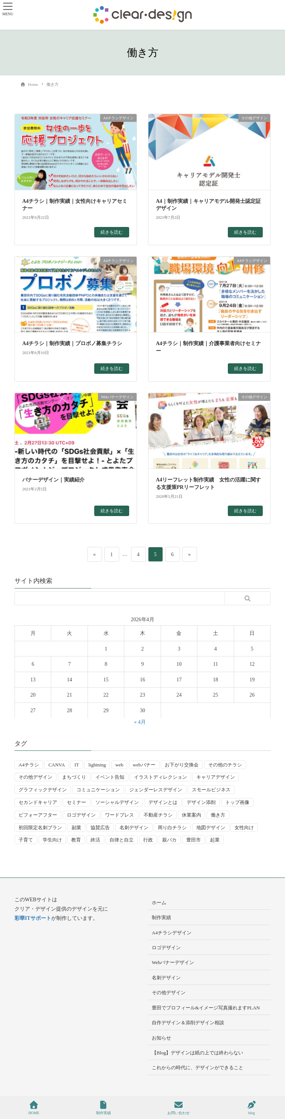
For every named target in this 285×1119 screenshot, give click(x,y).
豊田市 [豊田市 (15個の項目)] (193, 840)
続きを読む (112, 232)
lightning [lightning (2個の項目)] (97, 765)
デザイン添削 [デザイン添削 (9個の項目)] (201, 802)
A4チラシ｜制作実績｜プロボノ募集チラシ (72, 343)
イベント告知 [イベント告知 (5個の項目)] (109, 777)
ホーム (159, 902)
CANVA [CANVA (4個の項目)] (56, 765)
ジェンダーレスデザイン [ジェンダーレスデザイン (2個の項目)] (155, 789)
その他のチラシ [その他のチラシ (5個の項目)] (225, 765)
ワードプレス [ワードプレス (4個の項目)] (119, 815)
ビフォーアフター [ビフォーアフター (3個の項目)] (38, 815)
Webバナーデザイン (173, 962)
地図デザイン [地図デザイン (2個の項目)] (210, 827)
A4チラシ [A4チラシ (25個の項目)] (29, 765)
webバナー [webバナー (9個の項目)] (144, 765)
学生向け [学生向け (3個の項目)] (52, 840)
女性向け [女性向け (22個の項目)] (244, 827)
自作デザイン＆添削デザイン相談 (188, 1022)
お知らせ (161, 1038)
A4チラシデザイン (171, 932)
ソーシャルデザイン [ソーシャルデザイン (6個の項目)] (117, 802)
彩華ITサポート (32, 918)
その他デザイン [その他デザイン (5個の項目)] (35, 777)
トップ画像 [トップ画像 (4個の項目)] (237, 802)
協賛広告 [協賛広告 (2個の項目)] (100, 827)
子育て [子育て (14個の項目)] (26, 840)
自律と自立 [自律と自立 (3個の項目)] (121, 840)
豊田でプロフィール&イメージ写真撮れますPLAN (206, 1008)
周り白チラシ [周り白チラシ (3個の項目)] (172, 827)
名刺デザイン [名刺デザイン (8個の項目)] (133, 827)
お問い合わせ (178, 1108)
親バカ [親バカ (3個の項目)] (169, 840)
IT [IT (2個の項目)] (76, 765)
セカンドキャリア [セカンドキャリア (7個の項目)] (38, 802)
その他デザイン (169, 992)
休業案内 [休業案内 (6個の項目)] (191, 815)
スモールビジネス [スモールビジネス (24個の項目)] (211, 789)
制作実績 (161, 917)
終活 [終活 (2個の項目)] (95, 840)
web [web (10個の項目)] (119, 765)
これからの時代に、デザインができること (197, 1067)
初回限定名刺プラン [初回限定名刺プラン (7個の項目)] (40, 827)
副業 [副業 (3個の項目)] (76, 827)
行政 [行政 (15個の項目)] (148, 840)
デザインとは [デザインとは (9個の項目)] (162, 802)
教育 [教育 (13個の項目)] (76, 840)
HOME (33, 1108)
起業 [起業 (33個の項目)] (215, 840)
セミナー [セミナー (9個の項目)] (76, 802)
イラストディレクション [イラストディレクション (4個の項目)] (160, 777)
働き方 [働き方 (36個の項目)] (218, 815)
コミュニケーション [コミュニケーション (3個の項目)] (98, 789)
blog (251, 1108)
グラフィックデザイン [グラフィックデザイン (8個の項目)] (43, 789)
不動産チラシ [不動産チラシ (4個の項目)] (158, 815)
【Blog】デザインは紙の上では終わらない (197, 1052)
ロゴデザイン (166, 947)
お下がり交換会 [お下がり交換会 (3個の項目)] (182, 765)
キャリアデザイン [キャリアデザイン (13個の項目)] (215, 777)
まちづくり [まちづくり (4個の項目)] (74, 777)
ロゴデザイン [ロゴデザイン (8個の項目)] (81, 815)
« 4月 (140, 722)
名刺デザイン (166, 977)
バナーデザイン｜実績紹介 (53, 480)
